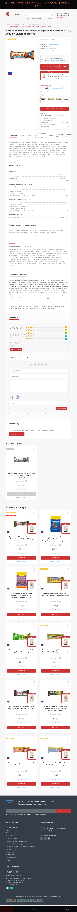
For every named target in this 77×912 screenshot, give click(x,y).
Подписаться (63, 811)
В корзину (21, 558)
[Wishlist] (62, 39)
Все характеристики (62, 114)
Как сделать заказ (12, 827)
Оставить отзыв (61, 408)
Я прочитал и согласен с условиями (26, 814)
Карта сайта (10, 855)
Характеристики (26, 135)
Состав (50, 135)
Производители (11, 857)
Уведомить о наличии (55, 109)
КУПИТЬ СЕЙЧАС (21, 498)
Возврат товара (11, 852)
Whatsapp (11, 888)
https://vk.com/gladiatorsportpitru (41, 838)
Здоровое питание (19, 24)
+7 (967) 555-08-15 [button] (14, 872)
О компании (10, 833)
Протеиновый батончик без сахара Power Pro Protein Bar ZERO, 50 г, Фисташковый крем (21, 539)
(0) (56, 39)
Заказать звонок (61, 17)
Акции (8, 860)
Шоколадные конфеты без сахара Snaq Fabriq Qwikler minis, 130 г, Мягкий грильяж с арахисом (21, 595)
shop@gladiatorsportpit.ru (15, 875)
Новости (8, 830)
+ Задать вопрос (17, 434)
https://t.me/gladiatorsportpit (49, 838)
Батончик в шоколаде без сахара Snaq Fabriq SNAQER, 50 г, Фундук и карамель (21, 475)
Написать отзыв (16, 349)
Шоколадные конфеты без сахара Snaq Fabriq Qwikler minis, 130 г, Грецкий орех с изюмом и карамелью (55, 539)
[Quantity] (21, 489)
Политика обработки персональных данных (20, 844)
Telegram (7, 888)
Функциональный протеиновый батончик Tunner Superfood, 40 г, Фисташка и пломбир (55, 708)
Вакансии (9, 835)
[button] (63, 13)
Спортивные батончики (34, 24)
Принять (66, 909)
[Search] (52, 15)
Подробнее (36, 909)
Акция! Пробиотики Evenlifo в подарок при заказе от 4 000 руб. (55, 67)
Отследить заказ (11, 838)
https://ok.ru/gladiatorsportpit (45, 838)
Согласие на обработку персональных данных (21, 846)
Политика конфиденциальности (23, 814)
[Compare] (68, 39)
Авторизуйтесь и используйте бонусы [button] (58, 59)
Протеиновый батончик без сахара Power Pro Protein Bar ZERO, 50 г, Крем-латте (21, 708)
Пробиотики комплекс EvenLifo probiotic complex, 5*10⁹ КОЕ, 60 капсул (57, 76)
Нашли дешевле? (57, 88)
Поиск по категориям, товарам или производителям (37, 18)
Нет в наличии (21, 494)
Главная (8, 24)
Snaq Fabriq (54, 44)
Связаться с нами (11, 849)
